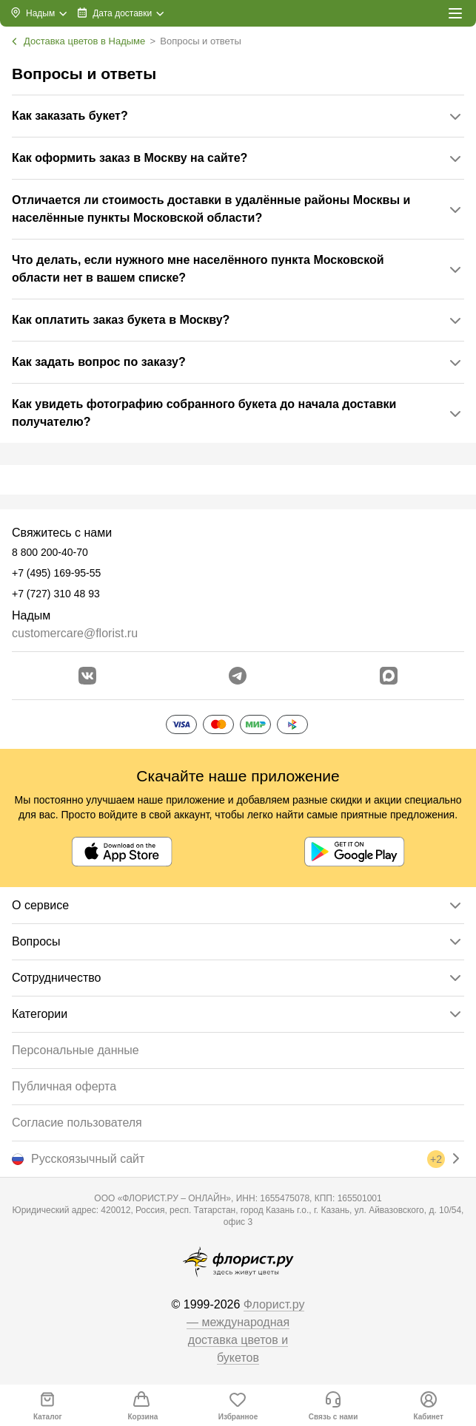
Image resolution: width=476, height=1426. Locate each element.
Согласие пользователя (77, 1122)
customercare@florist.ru (75, 633)
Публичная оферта (64, 1086)
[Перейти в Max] (388, 675)
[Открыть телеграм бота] (237, 675)
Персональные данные (75, 1050)
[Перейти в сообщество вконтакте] (87, 675)
